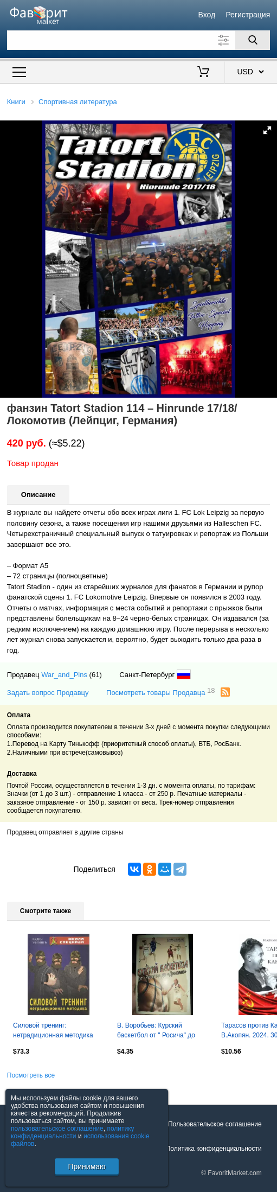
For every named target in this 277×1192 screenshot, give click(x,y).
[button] (267, 130)
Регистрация (248, 14)
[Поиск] (252, 40)
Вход (207, 14)
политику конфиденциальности (72, 1132)
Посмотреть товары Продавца (160, 692)
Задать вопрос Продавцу (48, 693)
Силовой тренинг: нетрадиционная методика (53, 1030)
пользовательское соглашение (57, 1128)
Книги (16, 102)
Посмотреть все (31, 1075)
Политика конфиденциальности (214, 1148)
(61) (95, 675)
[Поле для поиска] (138, 40)
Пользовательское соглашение (215, 1124)
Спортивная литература (77, 102)
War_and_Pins (64, 675)
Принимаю (86, 1166)
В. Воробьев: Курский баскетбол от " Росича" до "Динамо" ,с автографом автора (156, 1031)
